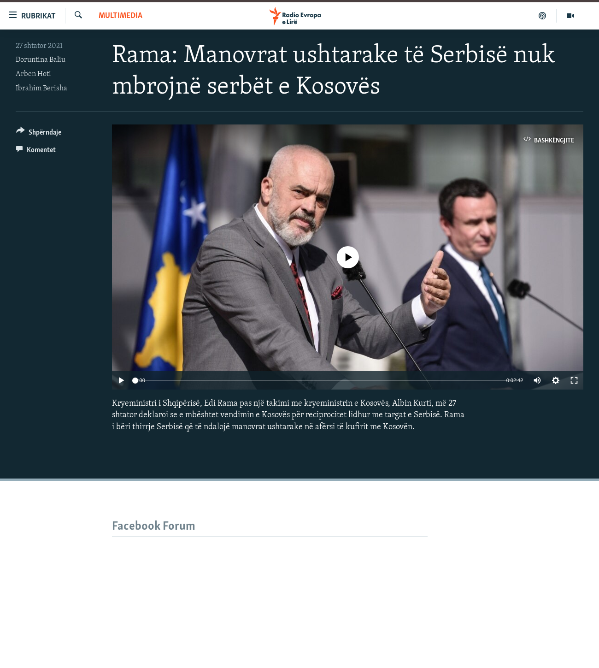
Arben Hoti (33, 74)
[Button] (38, 133)
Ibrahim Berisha (41, 88)
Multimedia (120, 16)
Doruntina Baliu (40, 60)
